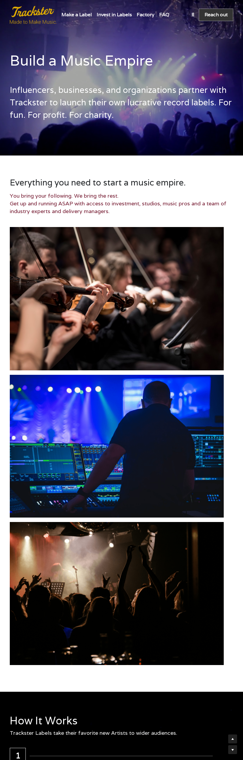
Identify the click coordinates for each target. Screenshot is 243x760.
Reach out (216, 15)
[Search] (192, 14)
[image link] (33, 14)
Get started (63, 625)
